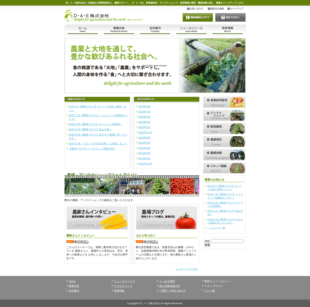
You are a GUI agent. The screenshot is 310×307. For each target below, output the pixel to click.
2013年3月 (144, 158)
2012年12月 (145, 163)
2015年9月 (144, 106)
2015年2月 (144, 127)
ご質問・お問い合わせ (172, 290)
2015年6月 (144, 116)
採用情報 (119, 290)
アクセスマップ (123, 285)
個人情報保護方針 (169, 285)
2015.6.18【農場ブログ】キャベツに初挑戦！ (96, 124)
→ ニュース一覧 (216, 227)
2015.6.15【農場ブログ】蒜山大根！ (90, 129)
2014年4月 (144, 148)
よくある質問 (167, 281)
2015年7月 (144, 111)
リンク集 (209, 290)
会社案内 (74, 290)
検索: (207, 241)
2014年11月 (145, 132)
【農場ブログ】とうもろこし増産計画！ (92, 148)
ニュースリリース (124, 281)
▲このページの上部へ (187, 269)
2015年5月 (144, 122)
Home (72, 281)
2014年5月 (144, 142)
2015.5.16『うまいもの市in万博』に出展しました (98, 143)
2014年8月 (144, 137)
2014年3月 (144, 153)
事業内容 (74, 285)
